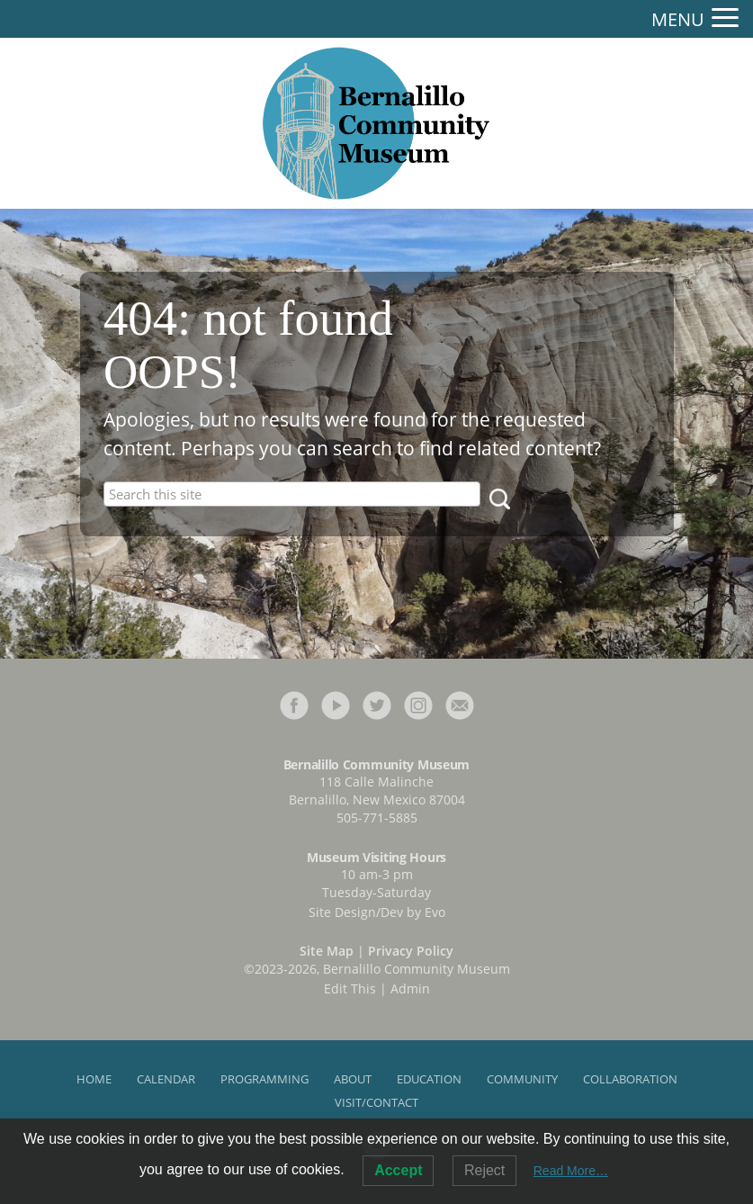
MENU (677, 20)
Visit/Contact (376, 1102)
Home (94, 1079)
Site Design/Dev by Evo (377, 912)
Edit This (350, 988)
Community (522, 1079)
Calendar (166, 1079)
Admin (410, 988)
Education (429, 1079)
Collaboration (630, 1079)
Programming (264, 1079)
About (353, 1079)
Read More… (570, 1171)
